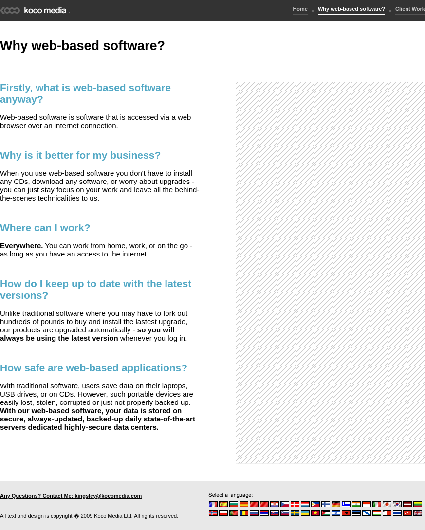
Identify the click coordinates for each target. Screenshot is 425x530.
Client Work (410, 9)
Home (300, 9)
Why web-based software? (351, 9)
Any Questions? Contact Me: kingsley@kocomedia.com (71, 496)
